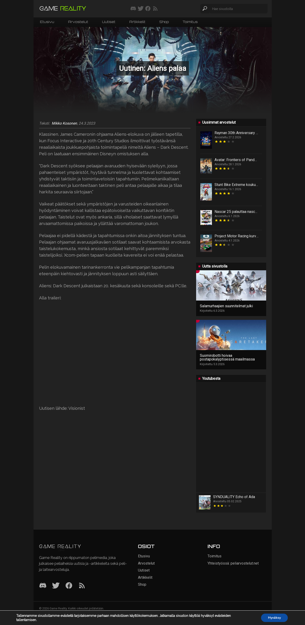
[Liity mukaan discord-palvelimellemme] (133, 9)
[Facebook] (69, 586)
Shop (164, 22)
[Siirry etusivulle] (63, 8)
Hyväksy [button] (274, 617)
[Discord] (43, 586)
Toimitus (190, 22)
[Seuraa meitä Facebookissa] (148, 9)
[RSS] (82, 586)
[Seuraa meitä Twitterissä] (141, 9)
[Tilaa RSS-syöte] (155, 9)
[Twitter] (56, 586)
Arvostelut (78, 22)
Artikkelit (137, 22)
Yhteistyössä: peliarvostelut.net (233, 563)
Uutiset (108, 22)
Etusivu (47, 22)
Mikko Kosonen (64, 123)
